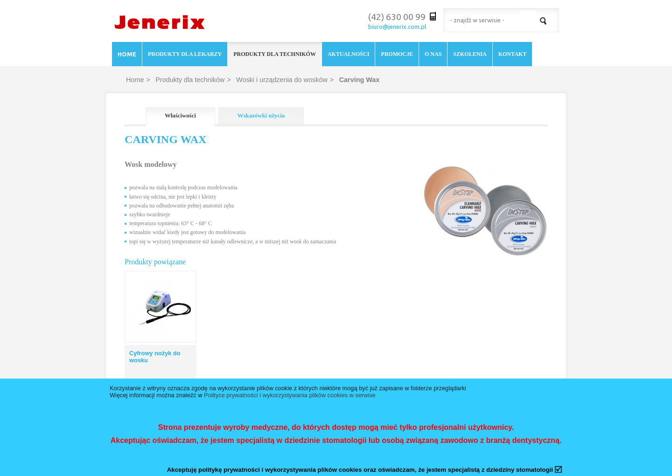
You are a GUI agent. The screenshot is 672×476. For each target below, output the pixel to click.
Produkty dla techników (274, 54)
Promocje (397, 54)
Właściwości (180, 115)
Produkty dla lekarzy (185, 54)
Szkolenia (469, 54)
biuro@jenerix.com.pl (397, 26)
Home (127, 54)
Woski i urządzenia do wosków (282, 79)
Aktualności (348, 54)
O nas (433, 54)
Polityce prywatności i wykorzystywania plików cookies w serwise (290, 395)
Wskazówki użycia (261, 115)
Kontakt (512, 54)
